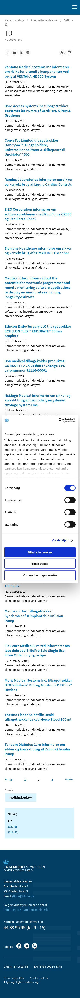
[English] (57, 7)
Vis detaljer (60, 540)
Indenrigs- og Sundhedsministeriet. (27, 910)
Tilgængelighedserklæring (21, 982)
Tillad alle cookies (40, 552)
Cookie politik (39, 978)
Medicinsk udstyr (14, 20)
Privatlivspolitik (14, 978)
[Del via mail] (28, 52)
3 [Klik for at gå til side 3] (52, 780)
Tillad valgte (40, 563)
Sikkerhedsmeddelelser (44, 20)
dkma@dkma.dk (23, 896)
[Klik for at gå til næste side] (69, 779)
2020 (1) (12, 826)
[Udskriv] (69, 52)
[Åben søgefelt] (66, 7)
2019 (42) (13, 832)
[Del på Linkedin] (14, 52)
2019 (66, 20)
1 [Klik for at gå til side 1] (25, 780)
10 (6, 24)
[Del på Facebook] (8, 52)
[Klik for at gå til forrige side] (9, 779)
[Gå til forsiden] (19, 7)
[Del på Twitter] (21, 52)
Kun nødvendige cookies (40, 575)
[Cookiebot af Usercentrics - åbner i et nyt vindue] (58, 420)
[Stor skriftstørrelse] (62, 52)
